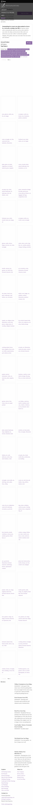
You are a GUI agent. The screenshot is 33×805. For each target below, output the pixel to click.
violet (9, 376)
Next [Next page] (9, 59)
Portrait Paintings (5, 775)
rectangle (7, 139)
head (27, 139)
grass (7, 168)
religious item (11, 320)
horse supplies (5, 349)
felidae (22, 401)
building (22, 458)
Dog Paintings (4, 783)
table (11, 480)
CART (3, 18)
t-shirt (10, 458)
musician (4, 378)
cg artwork (9, 509)
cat (19, 401)
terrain (3, 433)
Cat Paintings (4, 784)
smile (10, 114)
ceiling (6, 484)
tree (23, 116)
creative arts (26, 534)
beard (7, 220)
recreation (22, 268)
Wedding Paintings (5, 779)
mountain (20, 168)
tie (25, 672)
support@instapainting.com (7, 797)
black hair (10, 270)
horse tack (11, 349)
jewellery (29, 247)
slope (3, 432)
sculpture (26, 505)
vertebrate (4, 534)
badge (26, 293)
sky (28, 166)
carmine (24, 245)
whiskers (27, 405)
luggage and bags (22, 195)
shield (19, 293)
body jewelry (27, 561)
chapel (7, 324)
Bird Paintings (4, 788)
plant (3, 164)
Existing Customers (6, 799)
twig (23, 482)
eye (19, 616)
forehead (20, 139)
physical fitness (25, 193)
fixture (7, 668)
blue (23, 457)
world (25, 114)
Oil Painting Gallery (6, 771)
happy (7, 116)
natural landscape (22, 166)
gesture (3, 270)
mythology (9, 564)
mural (24, 272)
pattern (20, 118)
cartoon (7, 268)
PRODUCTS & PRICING (7, 12)
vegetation (4, 166)
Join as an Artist (5, 790)
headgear (27, 564)
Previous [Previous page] (5, 59)
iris (2, 116)
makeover (26, 322)
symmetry (24, 118)
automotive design (26, 189)
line (12, 139)
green (6, 164)
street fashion (5, 458)
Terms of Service (21, 775)
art (4, 116)
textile (25, 218)
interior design (21, 376)
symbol (24, 295)
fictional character (6, 272)
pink (8, 378)
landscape (4, 193)
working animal (5, 347)
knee (24, 378)
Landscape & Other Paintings (8, 781)
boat (8, 141)
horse (11, 347)
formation (26, 116)
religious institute (10, 326)
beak (25, 430)
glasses (6, 114)
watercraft (4, 141)
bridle (5, 351)
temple (3, 320)
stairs (7, 482)
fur (21, 406)
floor (19, 378)
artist (26, 243)
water (3, 139)
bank (12, 433)
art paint (10, 164)
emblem (20, 295)
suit (19, 674)
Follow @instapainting (6, 804)
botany (23, 563)
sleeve (10, 243)
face (3, 616)
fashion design (24, 324)
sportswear (25, 191)
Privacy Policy (20, 773)
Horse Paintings (5, 786)
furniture (20, 374)
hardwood (28, 378)
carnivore (26, 401)
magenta (11, 168)
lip (19, 320)
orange (24, 532)
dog (19, 505)
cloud (10, 189)
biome (19, 116)
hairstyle (6, 532)
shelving (4, 482)
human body (27, 320)
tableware (4, 457)
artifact (26, 482)
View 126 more (23, 56)
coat (28, 668)
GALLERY (4, 9)
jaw (12, 114)
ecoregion (20, 114)
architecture (27, 457)
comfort (25, 374)
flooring (20, 191)
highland (7, 432)
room (6, 403)
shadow (20, 484)
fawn (23, 509)
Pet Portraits (4, 773)
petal (19, 561)
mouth (3, 220)
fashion (3, 455)
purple (3, 374)
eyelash (22, 320)
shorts (19, 189)
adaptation (11, 505)
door (24, 484)
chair (21, 534)
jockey (9, 353)
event (19, 193)
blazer (28, 672)
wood (23, 220)
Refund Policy (20, 777)
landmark (4, 143)
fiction (3, 566)
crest (23, 293)
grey (24, 507)
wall (9, 455)
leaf (22, 561)
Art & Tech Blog (21, 779)
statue (22, 505)
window (23, 405)
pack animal (5, 353)
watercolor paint (22, 349)
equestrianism (10, 351)
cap (13, 643)
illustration (9, 143)
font (12, 272)
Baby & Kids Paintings (6, 777)
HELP (2, 15)
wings (12, 589)
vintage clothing (22, 247)
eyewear (7, 245)
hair (3, 532)
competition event (22, 196)
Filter (29, 43)
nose (3, 114)
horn (21, 643)
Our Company (20, 771)
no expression (5, 620)
